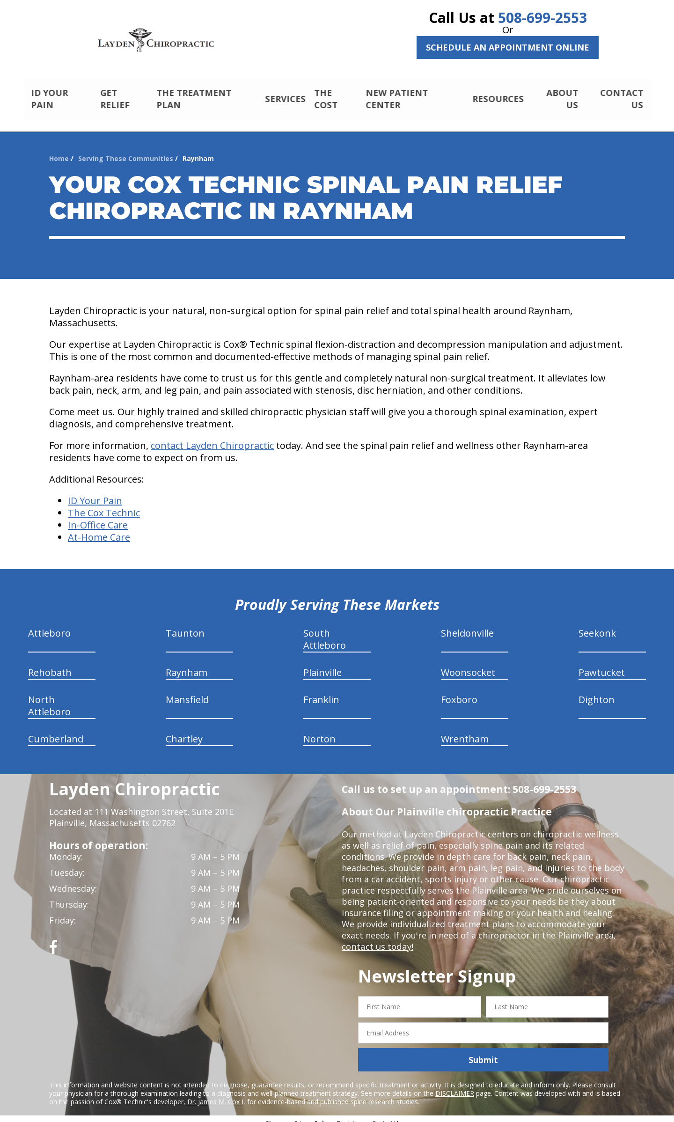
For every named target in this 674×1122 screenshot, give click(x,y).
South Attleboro (324, 631)
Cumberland (55, 731)
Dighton (597, 691)
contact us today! (376, 938)
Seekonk (597, 625)
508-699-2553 (542, 17)
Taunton (185, 625)
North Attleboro (49, 697)
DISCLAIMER (454, 1085)
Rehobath (50, 664)
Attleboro (49, 625)
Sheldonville (467, 625)
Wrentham (465, 731)
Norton (319, 731)
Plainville (322, 664)
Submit (483, 1051)
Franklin (321, 691)
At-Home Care (99, 529)
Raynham (186, 664)
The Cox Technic (104, 505)
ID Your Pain (95, 492)
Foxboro (459, 691)
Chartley (184, 731)
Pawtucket (602, 664)
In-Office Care (98, 517)
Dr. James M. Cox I (215, 1093)
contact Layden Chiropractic (212, 437)
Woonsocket (468, 664)
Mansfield (187, 691)
